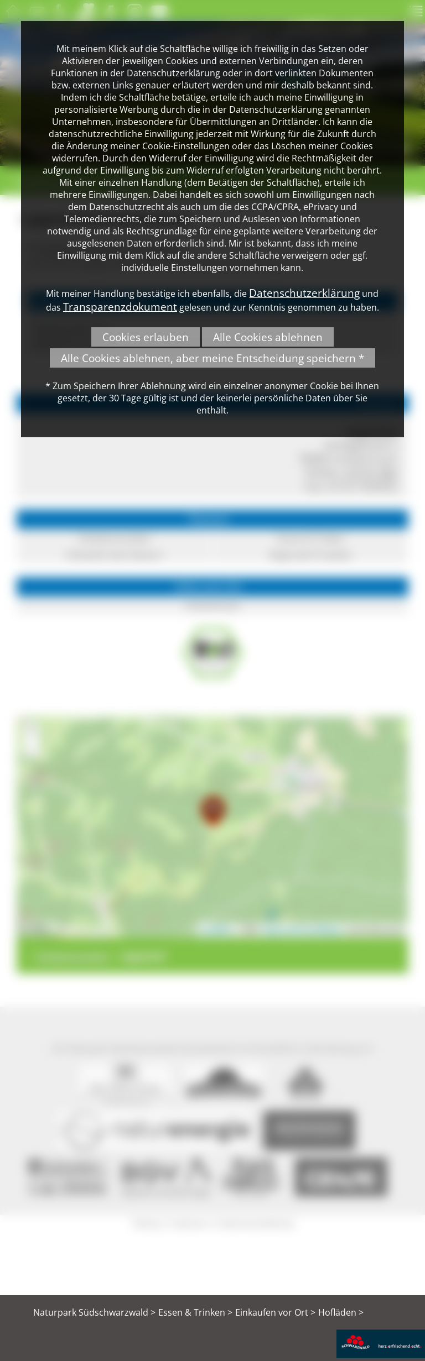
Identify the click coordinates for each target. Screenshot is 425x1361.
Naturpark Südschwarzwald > (94, 1312)
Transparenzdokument (120, 306)
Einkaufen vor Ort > (275, 1312)
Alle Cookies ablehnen (268, 337)
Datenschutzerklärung (304, 293)
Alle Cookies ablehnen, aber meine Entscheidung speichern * (212, 358)
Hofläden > (341, 1312)
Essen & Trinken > (195, 1312)
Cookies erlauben (145, 337)
